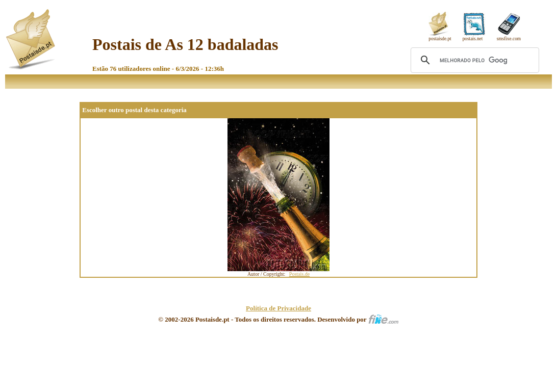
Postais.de (299, 274)
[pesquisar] (473, 60)
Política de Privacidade (278, 308)
